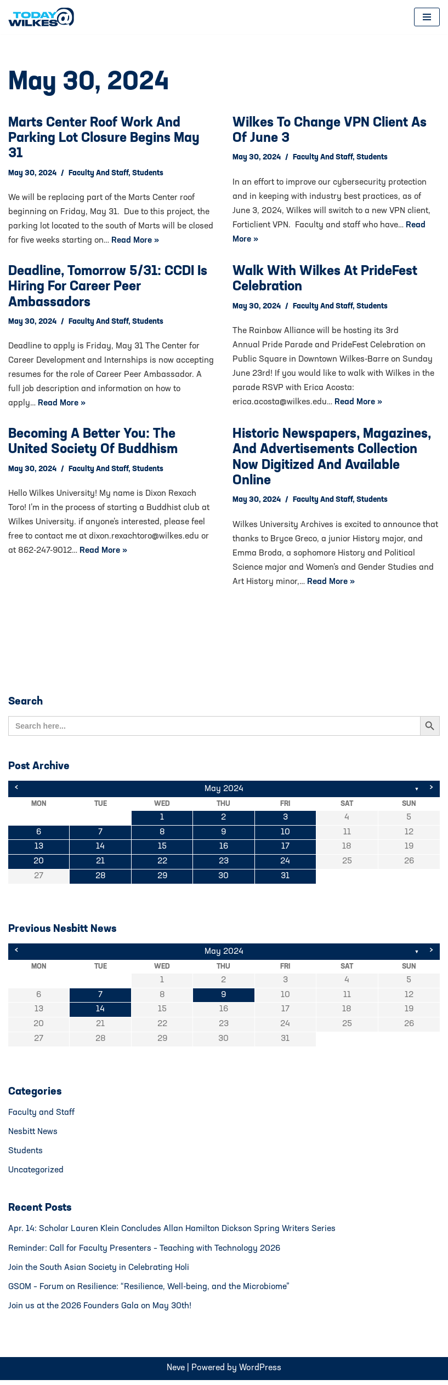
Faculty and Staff (99, 174)
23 (224, 863)
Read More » (164, 241)
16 (223, 848)
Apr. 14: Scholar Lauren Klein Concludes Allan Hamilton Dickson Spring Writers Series (173, 1232)
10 (285, 833)
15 (162, 848)
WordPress (260, 1373)
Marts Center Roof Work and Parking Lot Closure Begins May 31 (104, 139)
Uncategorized (36, 1173)
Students (149, 174)
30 (223, 878)
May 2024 (224, 790)
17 (285, 848)
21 (100, 863)
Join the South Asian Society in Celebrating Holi (100, 1271)
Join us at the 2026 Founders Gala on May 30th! (101, 1310)
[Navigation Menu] (427, 17)
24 (285, 863)
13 (39, 848)
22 (162, 863)
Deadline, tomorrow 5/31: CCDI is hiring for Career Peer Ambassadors (107, 288)
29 (162, 878)
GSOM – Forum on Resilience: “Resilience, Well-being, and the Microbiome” (150, 1291)
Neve (176, 1373)
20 (38, 863)
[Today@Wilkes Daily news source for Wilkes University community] (44, 17)
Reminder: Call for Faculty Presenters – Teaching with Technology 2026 (145, 1252)
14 (100, 848)
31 (285, 878)
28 (100, 878)
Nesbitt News (33, 1134)
